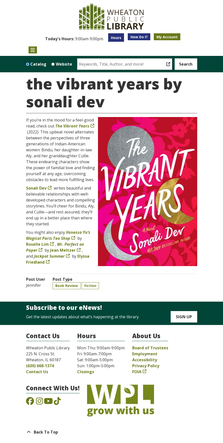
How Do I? (139, 37)
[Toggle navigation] (33, 49)
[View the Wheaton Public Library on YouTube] (48, 402)
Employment (145, 354)
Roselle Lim (37, 244)
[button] (74, 38)
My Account (167, 37)
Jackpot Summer (49, 256)
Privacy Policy (145, 365)
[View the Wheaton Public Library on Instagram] (39, 402)
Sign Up (184, 317)
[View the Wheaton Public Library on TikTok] (57, 402)
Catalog (38, 64)
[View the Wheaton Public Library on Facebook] (30, 402)
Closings (85, 371)
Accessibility (144, 359)
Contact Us (37, 371)
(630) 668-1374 (40, 365)
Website (64, 64)
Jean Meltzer (63, 250)
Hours (116, 37)
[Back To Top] (111, 432)
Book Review (66, 285)
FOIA (136, 371)
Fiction (90, 285)
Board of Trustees (150, 348)
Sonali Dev (36, 188)
